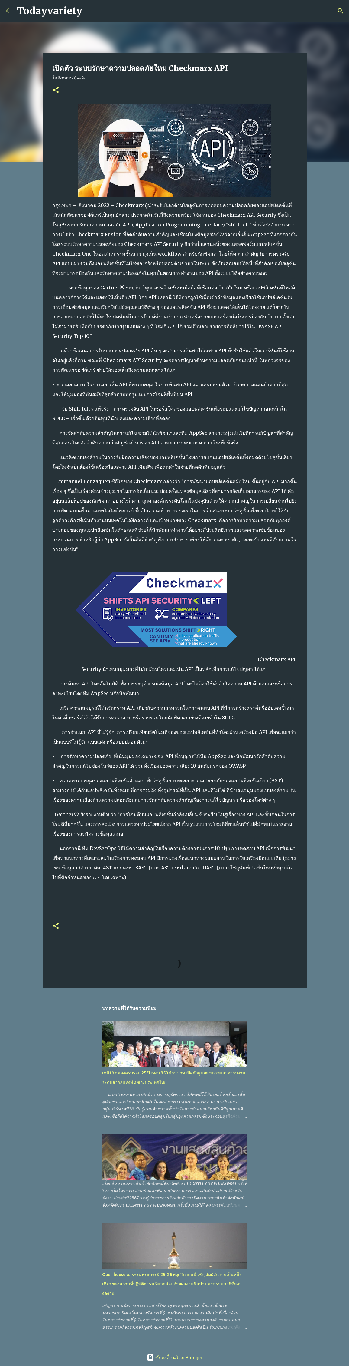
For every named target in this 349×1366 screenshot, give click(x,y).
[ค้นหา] (90, 11)
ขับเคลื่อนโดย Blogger (174, 1357)
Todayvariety (49, 11)
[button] (56, 90)
